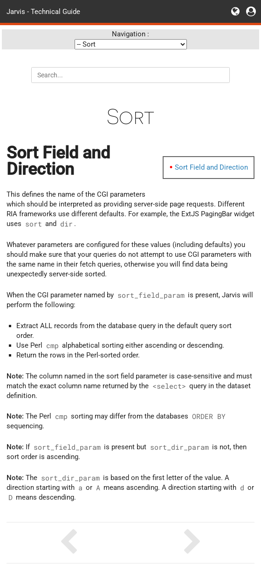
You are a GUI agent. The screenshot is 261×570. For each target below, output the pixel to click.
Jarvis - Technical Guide (43, 11)
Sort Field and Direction (211, 167)
